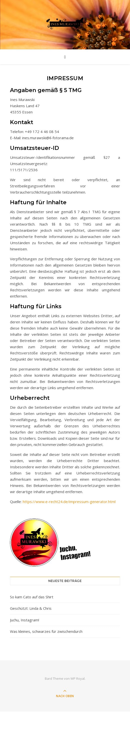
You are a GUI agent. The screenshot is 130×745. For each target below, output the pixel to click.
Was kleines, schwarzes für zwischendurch (46, 631)
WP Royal (77, 678)
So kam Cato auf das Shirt (31, 596)
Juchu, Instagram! (24, 619)
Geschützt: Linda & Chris (31, 608)
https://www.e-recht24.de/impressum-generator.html (69, 501)
